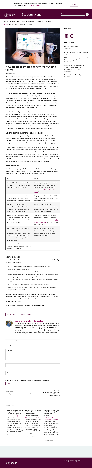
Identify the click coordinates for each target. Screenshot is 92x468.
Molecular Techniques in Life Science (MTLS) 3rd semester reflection (51, 412)
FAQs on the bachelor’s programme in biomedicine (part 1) (15, 412)
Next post (50, 393)
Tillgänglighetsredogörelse (72, 461)
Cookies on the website (32, 5)
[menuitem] (6, 24)
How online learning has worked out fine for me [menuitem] (21, 24)
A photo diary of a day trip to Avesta (76, 52)
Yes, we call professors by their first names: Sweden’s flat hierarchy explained (33, 412)
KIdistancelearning (26, 314)
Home (6, 24)
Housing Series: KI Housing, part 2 (75, 75)
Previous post (22, 393)
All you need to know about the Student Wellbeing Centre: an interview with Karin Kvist (74, 67)
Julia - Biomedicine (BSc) (13, 416)
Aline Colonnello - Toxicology (30, 320)
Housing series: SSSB (71, 46)
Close (74, 4)
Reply (8, 383)
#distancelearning (12, 314)
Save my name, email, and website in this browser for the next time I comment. (28, 380)
